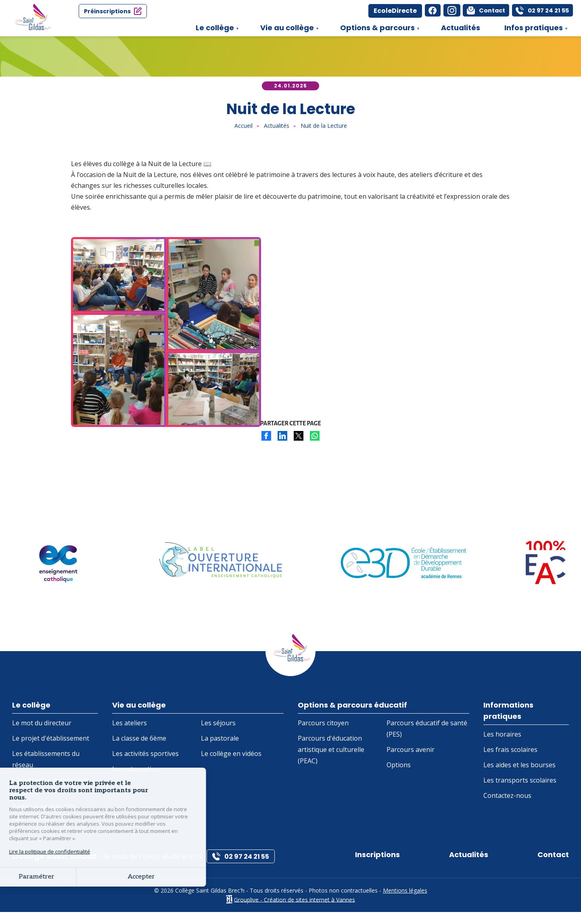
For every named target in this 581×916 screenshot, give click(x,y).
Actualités (460, 28)
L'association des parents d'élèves (50, 789)
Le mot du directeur (41, 726)
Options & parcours (376, 29)
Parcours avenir (411, 753)
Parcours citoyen (323, 726)
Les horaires (502, 738)
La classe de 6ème (139, 741)
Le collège (213, 29)
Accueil (243, 125)
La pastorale (220, 741)
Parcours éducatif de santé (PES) (427, 732)
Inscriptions (380, 858)
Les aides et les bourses (519, 769)
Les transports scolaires (519, 784)
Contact (551, 858)
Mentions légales (405, 894)
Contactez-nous (507, 799)
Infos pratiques (532, 29)
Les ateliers (129, 726)
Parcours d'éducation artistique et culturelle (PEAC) (331, 753)
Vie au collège (285, 29)
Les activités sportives (145, 757)
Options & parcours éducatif (357, 705)
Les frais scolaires (510, 753)
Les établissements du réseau (45, 763)
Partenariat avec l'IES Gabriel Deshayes (44, 816)
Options (399, 768)
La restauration (135, 772)
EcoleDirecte (372, 10)
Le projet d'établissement (50, 741)
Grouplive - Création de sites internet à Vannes (294, 903)
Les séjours (218, 726)
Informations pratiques (510, 711)
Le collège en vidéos (231, 757)
